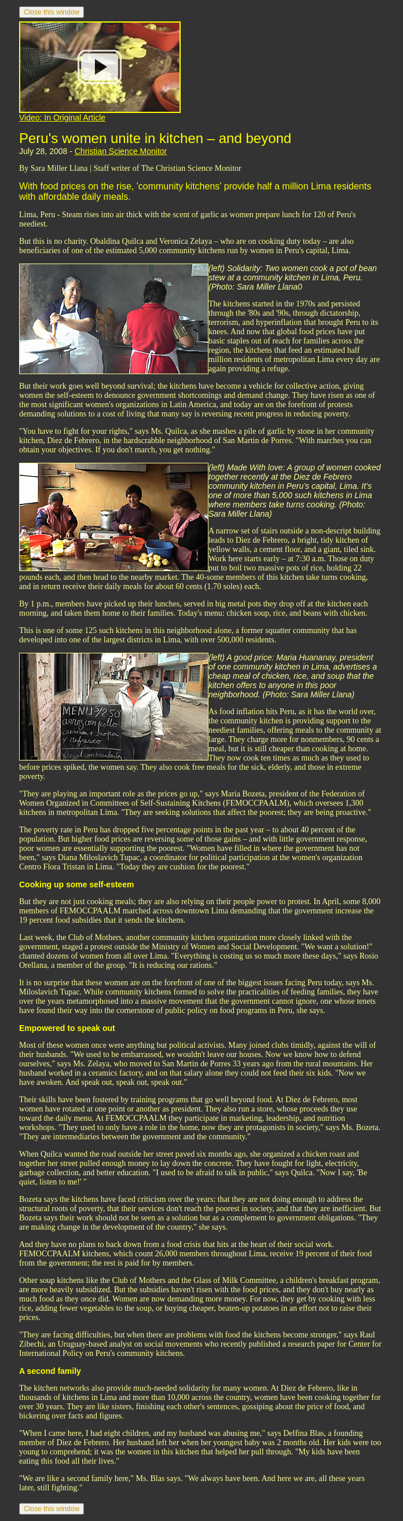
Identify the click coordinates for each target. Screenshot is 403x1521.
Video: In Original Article (62, 117)
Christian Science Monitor (121, 151)
